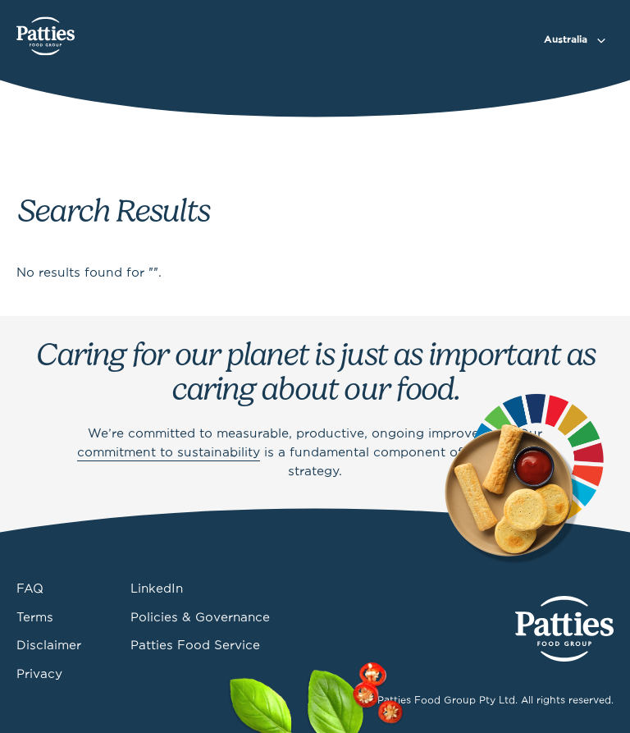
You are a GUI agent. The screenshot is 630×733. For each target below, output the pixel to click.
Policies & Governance (200, 618)
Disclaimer (48, 646)
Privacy (39, 674)
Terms (34, 618)
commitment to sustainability (168, 453)
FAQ (29, 589)
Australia (565, 39)
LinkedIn (156, 589)
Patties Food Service (195, 646)
